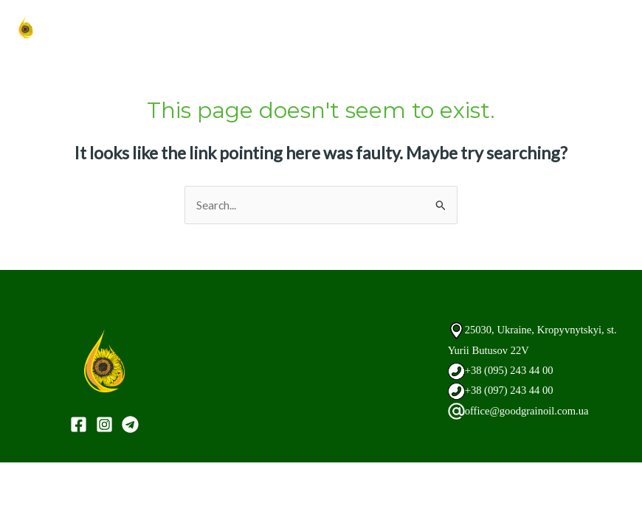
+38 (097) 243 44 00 (512, 390)
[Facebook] (78, 424)
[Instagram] (104, 424)
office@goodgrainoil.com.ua (530, 410)
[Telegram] (130, 424)
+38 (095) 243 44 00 (512, 370)
